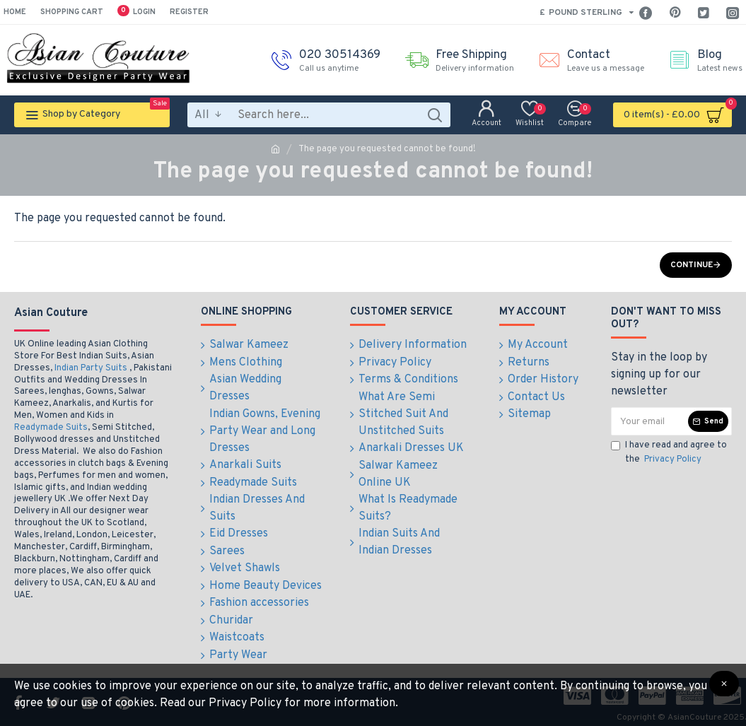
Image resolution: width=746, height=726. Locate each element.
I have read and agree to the (669, 453)
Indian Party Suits (90, 368)
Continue (691, 265)
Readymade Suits (51, 427)
